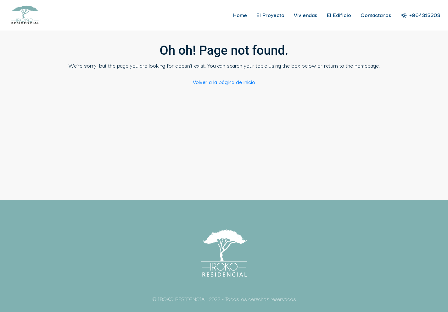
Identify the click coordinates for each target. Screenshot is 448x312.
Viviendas (305, 14)
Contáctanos (376, 14)
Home (240, 14)
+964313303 (420, 14)
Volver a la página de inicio (224, 81)
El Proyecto (270, 14)
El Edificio (339, 14)
